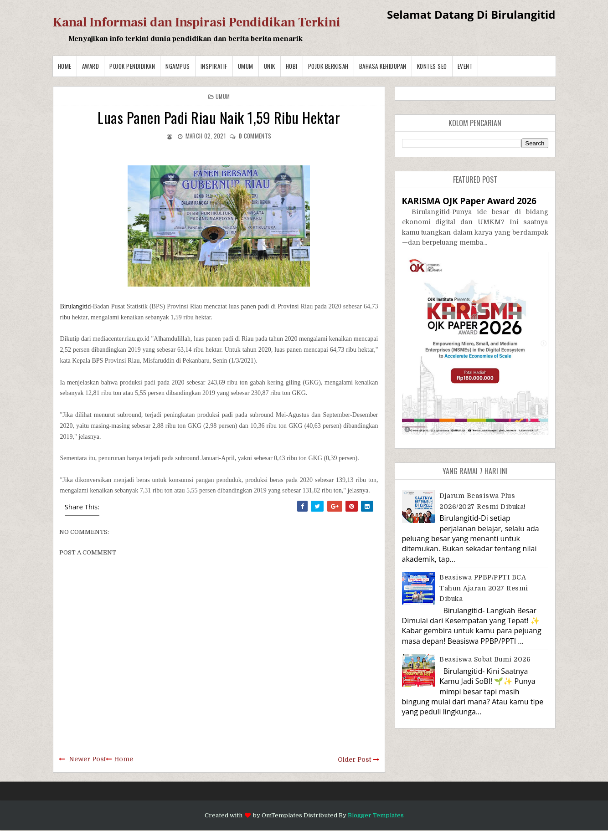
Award (90, 66)
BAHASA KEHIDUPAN (383, 66)
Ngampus (177, 66)
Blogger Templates (376, 815)
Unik (269, 66)
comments (254, 135)
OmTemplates (282, 815)
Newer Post (87, 759)
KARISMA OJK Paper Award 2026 (469, 200)
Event (465, 66)
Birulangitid (75, 306)
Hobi (292, 66)
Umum (245, 66)
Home (65, 66)
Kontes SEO (432, 66)
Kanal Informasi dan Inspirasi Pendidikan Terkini (196, 22)
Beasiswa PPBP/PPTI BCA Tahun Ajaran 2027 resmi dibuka (483, 588)
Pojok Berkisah (328, 66)
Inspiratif (214, 66)
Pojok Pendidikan (132, 66)
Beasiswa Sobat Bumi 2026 (485, 659)
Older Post (354, 759)
